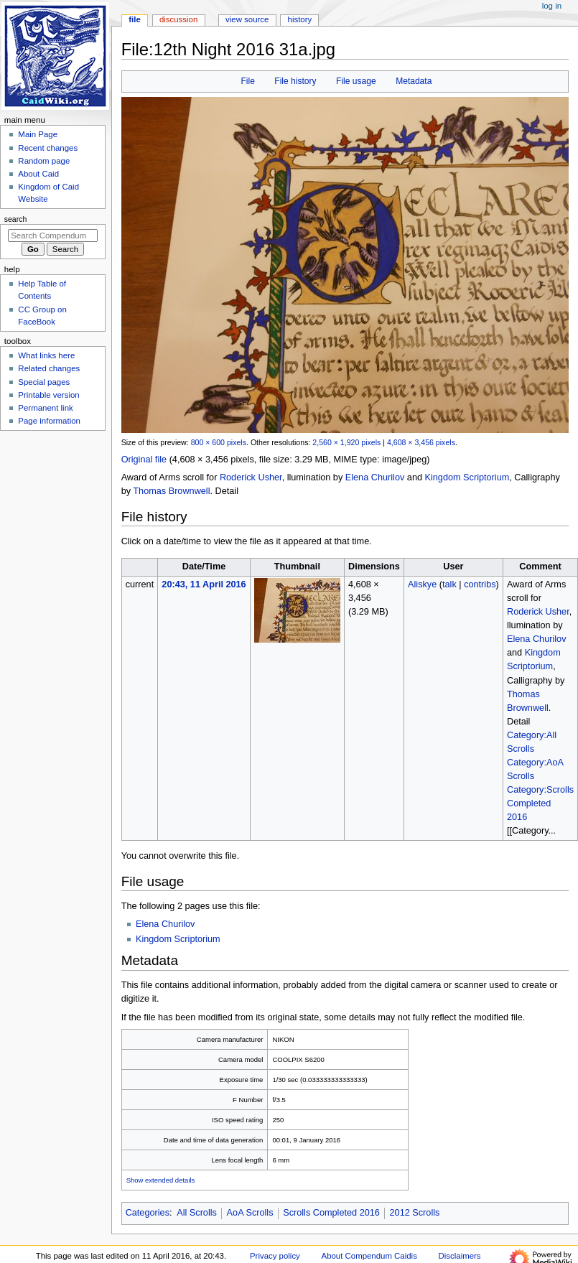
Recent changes (48, 148)
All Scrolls (197, 1213)
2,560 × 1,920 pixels (346, 442)
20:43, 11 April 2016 (204, 584)
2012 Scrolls (415, 1213)
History (300, 19)
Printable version (48, 395)
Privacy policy (275, 1256)
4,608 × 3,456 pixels (421, 442)
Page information (49, 420)
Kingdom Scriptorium (467, 477)
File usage (356, 81)
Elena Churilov (375, 477)
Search (15, 219)
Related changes (49, 368)
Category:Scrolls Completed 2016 (540, 803)
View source (247, 19)
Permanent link (45, 408)
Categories (147, 1213)
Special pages (44, 382)
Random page (44, 161)
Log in (551, 5)
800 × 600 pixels (218, 442)
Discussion (178, 19)
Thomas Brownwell (171, 491)
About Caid (38, 173)
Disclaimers (460, 1256)
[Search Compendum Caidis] (53, 235)
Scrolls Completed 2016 (331, 1213)
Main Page (37, 134)
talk (449, 584)
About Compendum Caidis (369, 1256)
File (247, 81)
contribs (479, 584)
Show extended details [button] (160, 1180)
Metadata (414, 81)
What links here (46, 355)
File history (295, 81)
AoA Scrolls (250, 1213)
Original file (144, 460)
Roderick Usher (251, 477)
